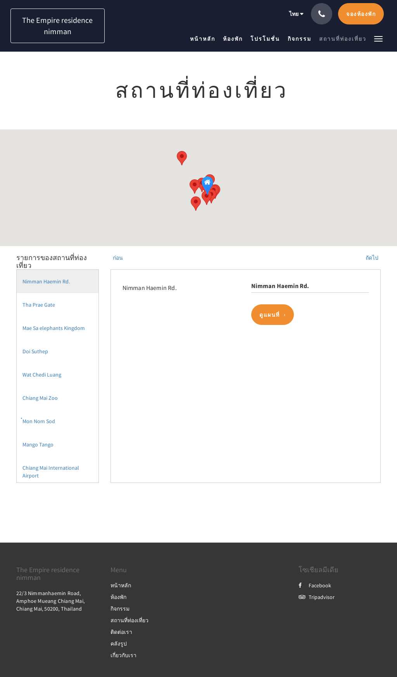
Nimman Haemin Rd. (46, 281)
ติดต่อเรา (121, 631)
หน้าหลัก (120, 585)
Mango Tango (38, 444)
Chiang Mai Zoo (40, 397)
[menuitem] (204, 38)
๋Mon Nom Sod (38, 421)
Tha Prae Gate (38, 304)
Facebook (315, 585)
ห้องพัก (118, 597)
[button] (378, 38)
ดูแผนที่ (269, 314)
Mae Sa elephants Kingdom (53, 328)
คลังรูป (118, 643)
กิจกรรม (119, 608)
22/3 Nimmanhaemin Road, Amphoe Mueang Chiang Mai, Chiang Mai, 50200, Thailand (50, 601)
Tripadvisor (317, 597)
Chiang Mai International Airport (50, 471)
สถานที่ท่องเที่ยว (129, 620)
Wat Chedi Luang (41, 374)
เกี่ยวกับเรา (123, 655)
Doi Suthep (35, 351)
